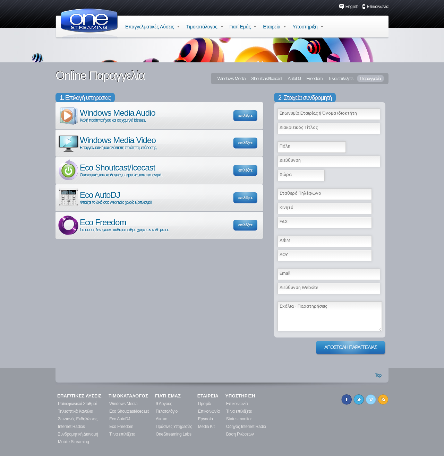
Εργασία (205, 418)
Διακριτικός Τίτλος (299, 127)
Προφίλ (204, 403)
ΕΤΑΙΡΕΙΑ (208, 396)
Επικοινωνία (375, 6)
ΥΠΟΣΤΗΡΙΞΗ (240, 396)
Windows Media (231, 78)
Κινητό (286, 207)
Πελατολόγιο (167, 411)
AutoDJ (294, 78)
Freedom (314, 78)
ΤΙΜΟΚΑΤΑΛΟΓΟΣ (128, 396)
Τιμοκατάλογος (204, 26)
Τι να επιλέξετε (340, 78)
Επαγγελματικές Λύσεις (152, 26)
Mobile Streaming (73, 441)
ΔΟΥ (284, 254)
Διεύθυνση (290, 160)
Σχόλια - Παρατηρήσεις (303, 306)
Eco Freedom (113, 224)
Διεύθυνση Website (299, 287)
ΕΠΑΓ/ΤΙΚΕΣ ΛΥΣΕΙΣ (79, 396)
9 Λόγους (164, 403)
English (349, 6)
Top (378, 375)
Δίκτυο (161, 418)
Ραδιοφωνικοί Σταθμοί (77, 403)
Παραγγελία (370, 78)
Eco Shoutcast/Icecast (109, 170)
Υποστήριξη (307, 26)
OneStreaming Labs (173, 434)
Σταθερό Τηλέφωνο (300, 193)
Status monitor (239, 418)
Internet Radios (71, 426)
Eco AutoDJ (104, 197)
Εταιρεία (274, 26)
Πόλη (285, 145)
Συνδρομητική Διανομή (78, 434)
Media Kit (206, 426)
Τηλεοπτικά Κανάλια (75, 411)
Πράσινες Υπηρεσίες (174, 426)
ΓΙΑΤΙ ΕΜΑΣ (168, 396)
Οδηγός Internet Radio (246, 426)
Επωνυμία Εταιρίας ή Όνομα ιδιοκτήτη (318, 113)
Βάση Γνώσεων (240, 434)
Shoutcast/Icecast (266, 78)
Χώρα (286, 174)
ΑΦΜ (285, 240)
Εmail (285, 273)
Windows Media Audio (106, 115)
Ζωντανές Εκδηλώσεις (77, 418)
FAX (284, 221)
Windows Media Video (107, 142)
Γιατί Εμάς (243, 26)
